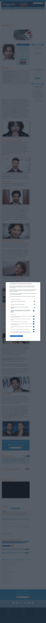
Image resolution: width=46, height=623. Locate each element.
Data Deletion (18, 339)
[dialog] (23, 311)
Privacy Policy (28, 339)
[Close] (38, 284)
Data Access (23, 339)
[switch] (34, 301)
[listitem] (23, 299)
